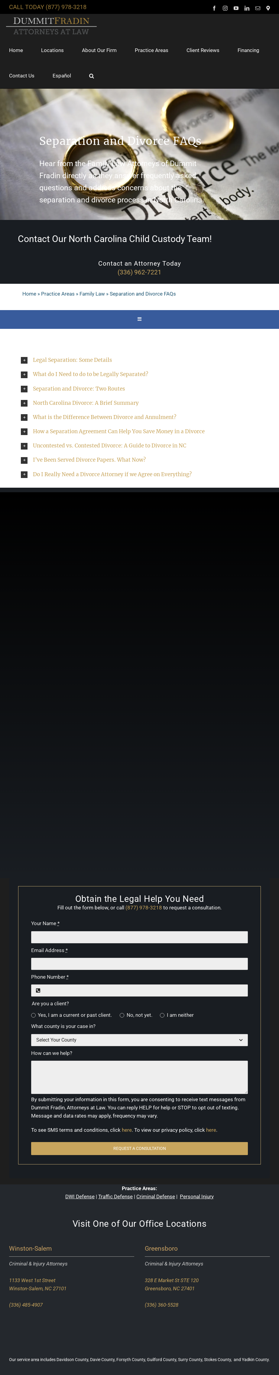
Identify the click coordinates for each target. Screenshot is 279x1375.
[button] (91, 75)
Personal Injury (197, 1196)
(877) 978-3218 (66, 7)
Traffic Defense (115, 1196)
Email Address (49, 950)
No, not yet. (139, 1015)
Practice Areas (58, 294)
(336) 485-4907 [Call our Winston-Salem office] (26, 1305)
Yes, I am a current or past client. (75, 1015)
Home (29, 294)
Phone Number (50, 977)
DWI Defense (80, 1196)
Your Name (45, 923)
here (127, 1130)
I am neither (180, 1015)
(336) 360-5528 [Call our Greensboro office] (161, 1305)
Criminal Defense (155, 1196)
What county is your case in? (63, 1026)
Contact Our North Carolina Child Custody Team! (115, 239)
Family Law (92, 294)
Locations (186, 1224)
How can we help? (51, 1053)
